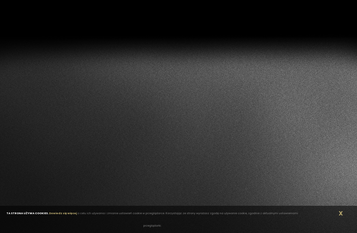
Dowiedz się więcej (63, 213)
